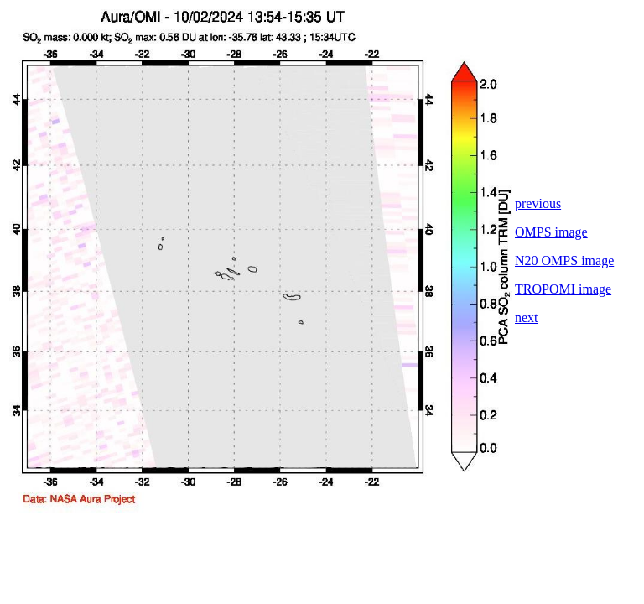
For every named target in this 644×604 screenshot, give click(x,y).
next (526, 317)
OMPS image (551, 232)
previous (538, 203)
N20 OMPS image (564, 260)
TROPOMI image (563, 289)
